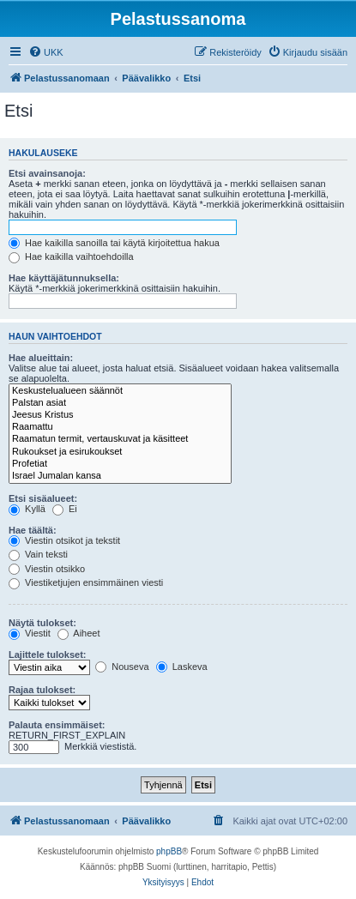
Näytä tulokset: (42, 623)
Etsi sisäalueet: (43, 498)
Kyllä (27, 509)
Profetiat (120, 464)
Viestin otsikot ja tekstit (64, 540)
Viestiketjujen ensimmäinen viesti (86, 582)
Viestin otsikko (47, 569)
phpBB (169, 851)
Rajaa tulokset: (42, 690)
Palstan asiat (120, 403)
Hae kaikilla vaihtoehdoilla (71, 256)
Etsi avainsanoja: (47, 173)
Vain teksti (38, 554)
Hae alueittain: (41, 358)
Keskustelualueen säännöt (120, 391)
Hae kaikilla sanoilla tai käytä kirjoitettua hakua (114, 243)
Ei (64, 509)
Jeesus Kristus (120, 415)
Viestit (30, 633)
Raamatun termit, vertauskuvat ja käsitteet (120, 439)
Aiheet (78, 633)
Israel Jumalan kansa (120, 476)
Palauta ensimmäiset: (57, 725)
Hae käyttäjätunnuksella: (64, 278)
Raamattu (120, 427)
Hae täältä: (33, 530)
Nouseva (121, 666)
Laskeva (182, 666)
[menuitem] (45, 52)
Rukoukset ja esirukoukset (120, 452)
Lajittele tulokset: (47, 654)
